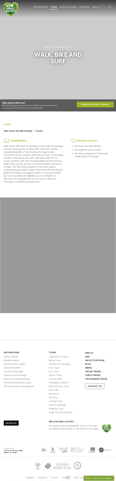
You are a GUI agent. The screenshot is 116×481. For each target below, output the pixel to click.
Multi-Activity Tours (59, 386)
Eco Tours (54, 371)
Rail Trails (53, 390)
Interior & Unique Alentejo (17, 378)
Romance (54, 393)
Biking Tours (55, 360)
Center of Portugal (13, 371)
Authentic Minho (12, 367)
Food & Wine (55, 378)
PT (109, 6)
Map (87, 356)
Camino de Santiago (59, 364)
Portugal (84, 6)
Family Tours (55, 375)
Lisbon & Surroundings (15, 375)
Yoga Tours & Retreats (60, 412)
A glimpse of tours (61, 47)
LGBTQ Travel (93, 375)
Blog (88, 364)
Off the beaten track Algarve (19, 386)
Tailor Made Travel (96, 378)
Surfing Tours (56, 401)
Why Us (96, 6)
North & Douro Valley (14, 364)
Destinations (40, 6)
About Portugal (95, 360)
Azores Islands (11, 356)
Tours (53, 6)
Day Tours (54, 367)
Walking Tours (56, 408)
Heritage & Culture (58, 382)
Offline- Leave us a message (97, 478)
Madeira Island (11, 360)
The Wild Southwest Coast (17, 382)
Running (53, 397)
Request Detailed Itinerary (95, 104)
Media (88, 367)
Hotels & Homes (68, 6)
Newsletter (11, 423)
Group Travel (93, 371)
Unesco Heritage (57, 404)
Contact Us (95, 386)
